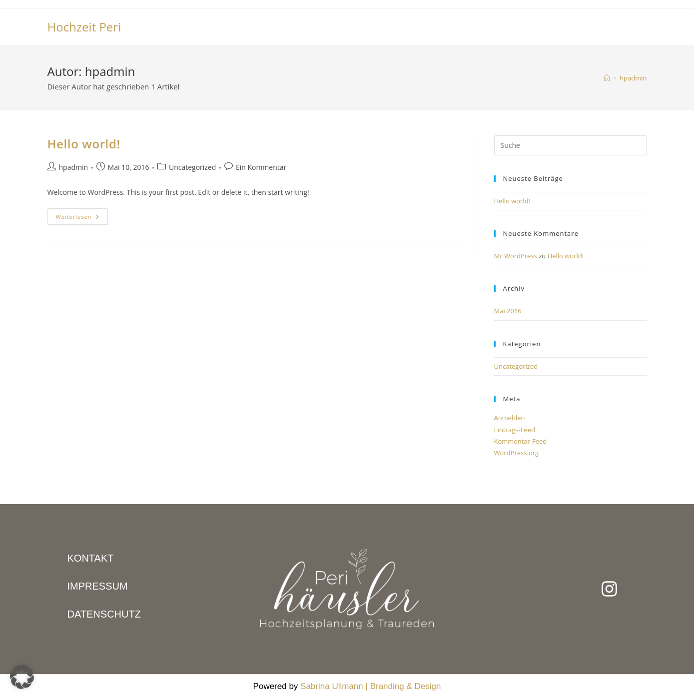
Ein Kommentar (261, 167)
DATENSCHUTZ (104, 614)
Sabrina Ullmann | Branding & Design (370, 686)
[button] (22, 677)
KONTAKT (90, 558)
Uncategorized (192, 167)
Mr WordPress (515, 255)
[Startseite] (607, 77)
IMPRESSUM (97, 586)
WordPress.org (516, 452)
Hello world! (83, 143)
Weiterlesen (82, 214)
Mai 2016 (508, 310)
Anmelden (509, 417)
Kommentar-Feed (520, 441)
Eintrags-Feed (514, 429)
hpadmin (633, 77)
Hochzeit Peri (84, 26)
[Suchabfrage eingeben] (570, 145)
